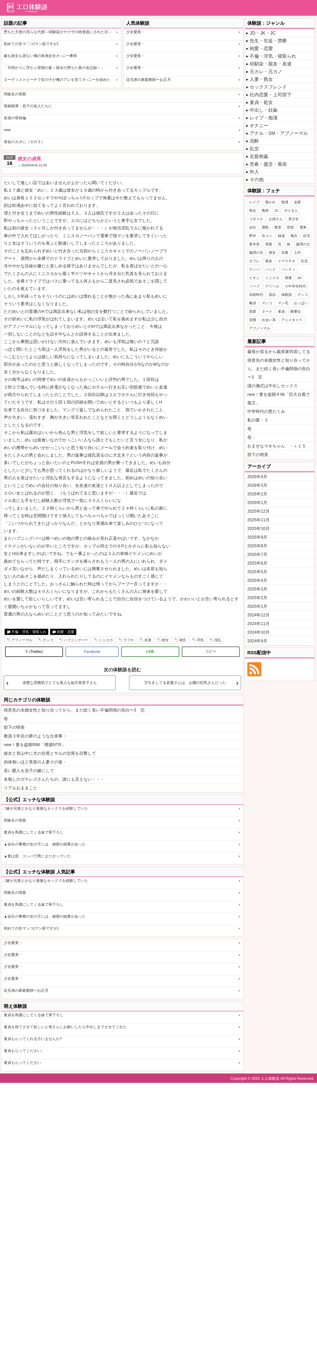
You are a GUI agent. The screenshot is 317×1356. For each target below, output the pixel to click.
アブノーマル (21, 640)
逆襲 (252, 320)
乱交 (254, 148)
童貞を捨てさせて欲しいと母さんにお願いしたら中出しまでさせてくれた (65, 1027)
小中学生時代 (295, 286)
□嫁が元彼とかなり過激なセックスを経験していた (46, 808)
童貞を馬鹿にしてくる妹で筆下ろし (33, 832)
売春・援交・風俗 (268, 164)
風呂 (293, 236)
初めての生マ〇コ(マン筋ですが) (31, 44)
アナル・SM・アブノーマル (279, 133)
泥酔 (254, 140)
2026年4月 (257, 476)
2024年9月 (257, 641)
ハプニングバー (76, 640)
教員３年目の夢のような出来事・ (35, 736)
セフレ (254, 261)
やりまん (291, 210)
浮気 (200, 640)
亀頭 (252, 303)
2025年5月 (257, 571)
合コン (267, 236)
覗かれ (270, 202)
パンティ (288, 269)
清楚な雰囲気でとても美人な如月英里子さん (59, 683)
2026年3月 (257, 485)
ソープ (254, 286)
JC (276, 210)
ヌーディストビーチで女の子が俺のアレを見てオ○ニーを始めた (57, 80)
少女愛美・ (135, 32)
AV (299, 278)
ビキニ (254, 278)
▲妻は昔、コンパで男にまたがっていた (37, 856)
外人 (254, 171)
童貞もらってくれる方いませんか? (33, 1039)
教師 (265, 210)
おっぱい (301, 303)
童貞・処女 (261, 102)
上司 (297, 252)
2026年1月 (257, 502)
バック (270, 269)
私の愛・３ (257, 420)
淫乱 (217, 640)
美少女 (293, 219)
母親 (268, 244)
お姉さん (276, 219)
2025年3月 (257, 589)
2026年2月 (257, 494)
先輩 (284, 252)
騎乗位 (295, 311)
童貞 (281, 311)
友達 (147, 640)
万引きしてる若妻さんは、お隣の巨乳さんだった (185, 683)
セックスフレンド (268, 86)
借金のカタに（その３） (24, 142)
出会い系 (269, 320)
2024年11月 (258, 623)
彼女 (165, 640)
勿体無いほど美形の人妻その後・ (35, 762)
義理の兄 (256, 252)
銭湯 (281, 236)
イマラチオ (286, 261)
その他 (257, 179)
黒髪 (252, 311)
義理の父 (303, 244)
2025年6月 (257, 563)
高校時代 (256, 295)
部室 (290, 227)
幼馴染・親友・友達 (271, 63)
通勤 (265, 227)
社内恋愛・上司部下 (271, 94)
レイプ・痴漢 (264, 117)
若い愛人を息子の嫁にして (29, 770)
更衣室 (254, 244)
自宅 (306, 236)
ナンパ (254, 269)
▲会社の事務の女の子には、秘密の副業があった (45, 844)
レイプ (254, 202)
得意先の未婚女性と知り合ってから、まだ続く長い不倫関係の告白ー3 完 (74, 710)
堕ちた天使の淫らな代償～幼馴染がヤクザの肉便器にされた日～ (58, 32)
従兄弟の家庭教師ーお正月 (148, 80)
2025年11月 (258, 520)
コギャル (256, 219)
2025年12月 (258, 511)
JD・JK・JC (263, 33)
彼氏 (182, 640)
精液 (288, 278)
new (7, 130)
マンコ (267, 303)
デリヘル (272, 286)
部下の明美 (14, 727)
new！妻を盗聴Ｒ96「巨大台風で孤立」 (278, 398)
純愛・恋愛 (65, 632)
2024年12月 (258, 615)
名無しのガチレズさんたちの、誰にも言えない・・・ (54, 779)
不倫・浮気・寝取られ (28, 632)
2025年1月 (257, 606)
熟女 (252, 210)
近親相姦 (259, 156)
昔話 (272, 295)
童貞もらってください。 (24, 1051)
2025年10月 (258, 528)
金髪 (297, 202)
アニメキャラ (291, 320)
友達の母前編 (15, 118)
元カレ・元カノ (266, 71)
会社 (252, 227)
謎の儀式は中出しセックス (272, 385)
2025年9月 (257, 537)
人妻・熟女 (261, 79)
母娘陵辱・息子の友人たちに (28, 106)
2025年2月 (257, 597)
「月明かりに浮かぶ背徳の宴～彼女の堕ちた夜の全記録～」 (54, 68)
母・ (251, 437)
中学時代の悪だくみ (266, 411)
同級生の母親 (15, 94)
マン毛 (283, 303)
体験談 (286, 295)
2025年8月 (257, 546)
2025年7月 (257, 554)
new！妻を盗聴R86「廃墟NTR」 (34, 744)
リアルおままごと (20, 788)
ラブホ (128, 640)
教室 (277, 227)
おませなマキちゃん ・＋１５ (276, 446)
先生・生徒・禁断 (268, 40)
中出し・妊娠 (264, 110)
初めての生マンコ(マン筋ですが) (31, 928)
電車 (303, 227)
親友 (268, 261)
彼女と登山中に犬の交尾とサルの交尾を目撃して (50, 753)
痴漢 (284, 202)
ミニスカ (106, 640)
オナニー (259, 125)
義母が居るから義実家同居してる (278, 351)
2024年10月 (258, 632)
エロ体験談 (270, 1079)
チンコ (48, 640)
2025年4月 (257, 580)
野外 (252, 236)
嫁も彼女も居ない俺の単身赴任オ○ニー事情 (40, 56)
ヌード (267, 311)
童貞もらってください (22, 1063)
